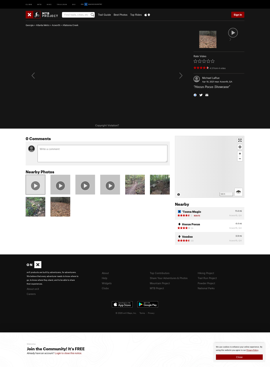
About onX (33, 288)
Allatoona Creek (70, 25)
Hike (49, 4)
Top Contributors (159, 273)
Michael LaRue (211, 77)
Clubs (105, 288)
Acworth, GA (226, 81)
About (105, 273)
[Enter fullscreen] (239, 140)
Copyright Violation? (107, 125)
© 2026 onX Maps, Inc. (126, 313)
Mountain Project (160, 283)
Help (104, 278)
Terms (142, 313)
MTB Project (157, 288)
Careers (31, 293)
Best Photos (120, 14)
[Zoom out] (239, 158)
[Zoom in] (239, 153)
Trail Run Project (207, 278)
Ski (74, 4)
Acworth (56, 25)
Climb (29, 4)
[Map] (209, 167)
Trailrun (62, 4)
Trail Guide (104, 14)
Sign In (238, 14)
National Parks (206, 288)
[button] (195, 95)
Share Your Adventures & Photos (169, 278)
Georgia (30, 25)
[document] (239, 352)
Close (239, 357)
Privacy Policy (252, 350)
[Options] (238, 192)
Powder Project (206, 283)
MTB (39, 4)
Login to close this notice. (68, 353)
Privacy (151, 313)
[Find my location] (239, 146)
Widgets (107, 283)
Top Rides (136, 14)
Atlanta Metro (42, 25)
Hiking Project (206, 273)
